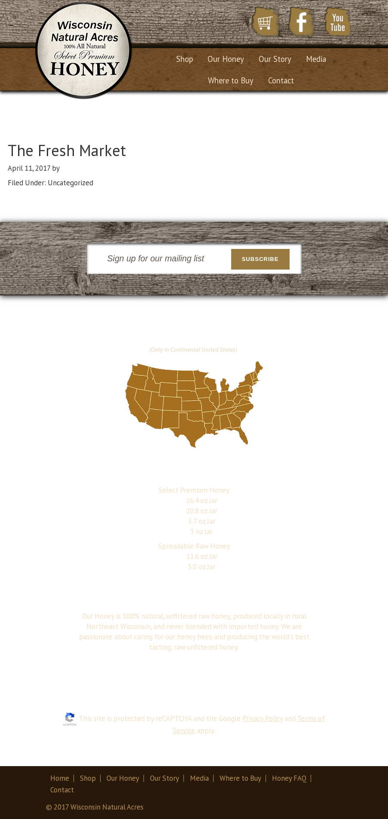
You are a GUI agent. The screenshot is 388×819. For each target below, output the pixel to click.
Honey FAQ (289, 778)
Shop (88, 778)
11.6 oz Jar (201, 556)
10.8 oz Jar (201, 510)
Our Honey (123, 778)
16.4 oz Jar (201, 500)
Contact (62, 789)
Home (59, 778)
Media (199, 778)
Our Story (164, 778)
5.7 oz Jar (201, 521)
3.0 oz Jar (201, 566)
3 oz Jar (201, 531)
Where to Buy (240, 778)
